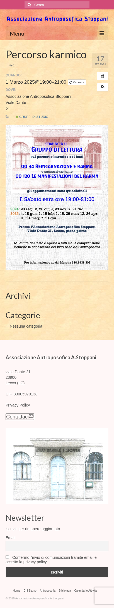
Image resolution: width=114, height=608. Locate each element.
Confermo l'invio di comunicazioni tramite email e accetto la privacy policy (51, 559)
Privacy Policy (18, 405)
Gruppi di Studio (32, 116)
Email (10, 537)
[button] (102, 87)
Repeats (77, 82)
